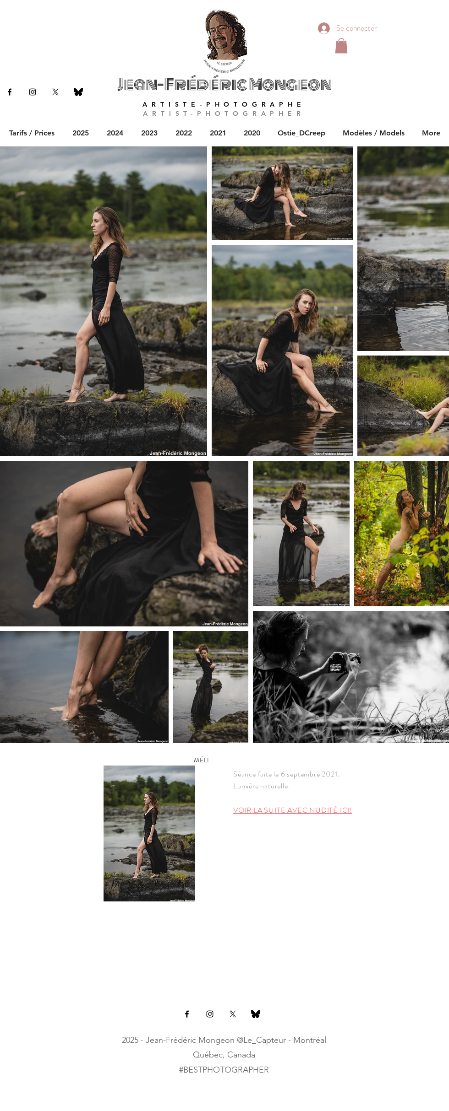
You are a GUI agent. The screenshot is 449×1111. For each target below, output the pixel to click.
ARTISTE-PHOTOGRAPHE (223, 104)
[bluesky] (78, 92)
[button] (341, 45)
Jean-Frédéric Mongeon (224, 84)
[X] (55, 92)
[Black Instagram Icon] (32, 92)
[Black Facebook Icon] (9, 92)
